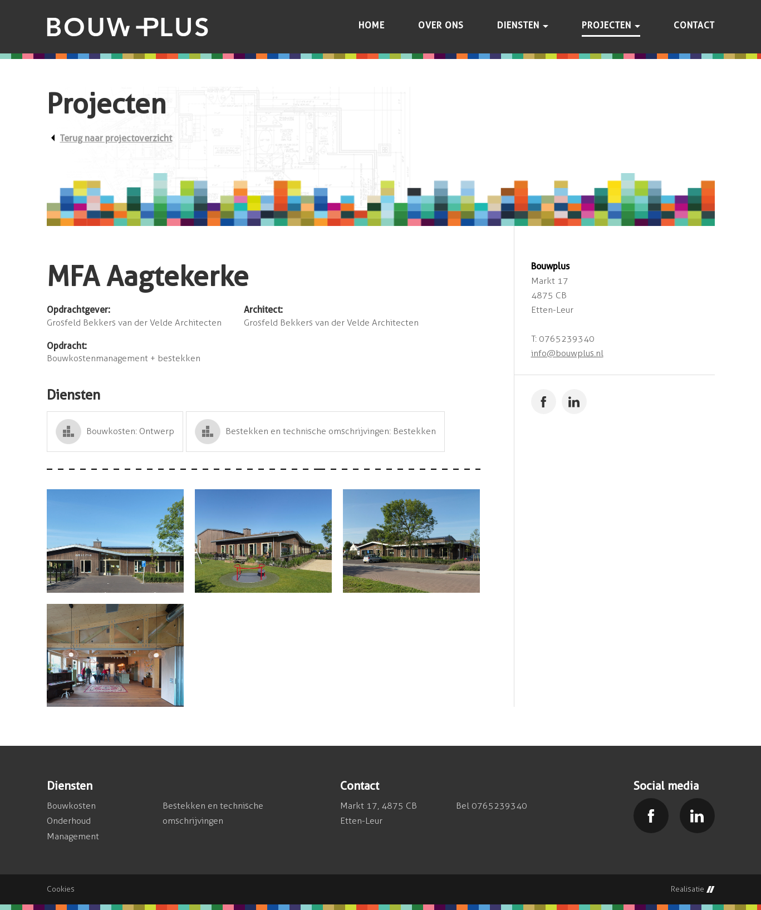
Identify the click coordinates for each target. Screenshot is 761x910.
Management (73, 836)
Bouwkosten (71, 805)
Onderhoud (69, 820)
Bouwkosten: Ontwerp (130, 431)
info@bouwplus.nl (567, 353)
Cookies (61, 889)
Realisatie (692, 889)
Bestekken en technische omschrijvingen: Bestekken (330, 431)
